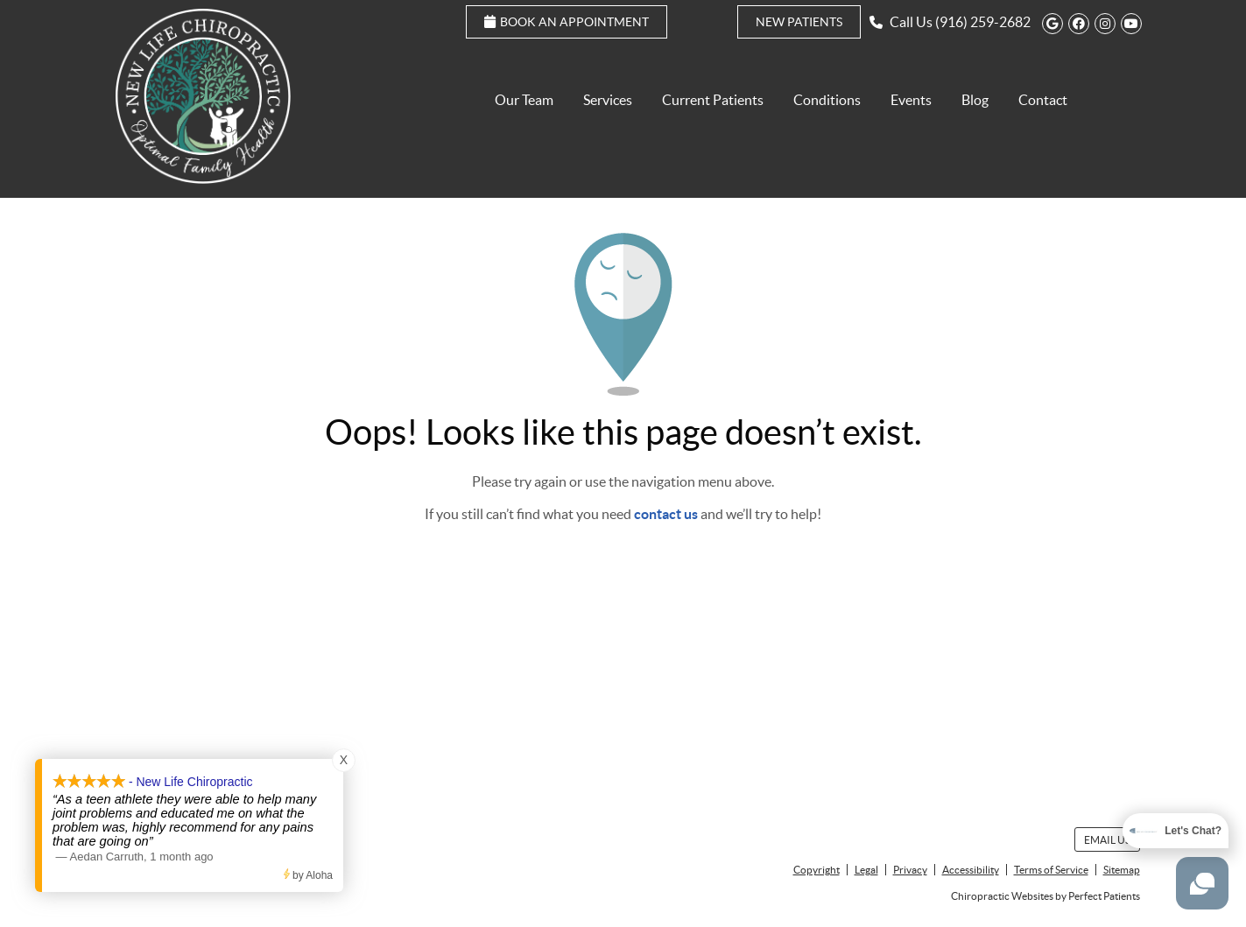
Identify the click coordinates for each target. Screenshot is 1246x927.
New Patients (799, 22)
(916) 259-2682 (983, 22)
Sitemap (1121, 869)
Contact (1042, 100)
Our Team (524, 100)
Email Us (1107, 840)
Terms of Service (1051, 869)
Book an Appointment (566, 22)
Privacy (910, 869)
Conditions (827, 100)
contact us (666, 514)
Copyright (816, 869)
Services (607, 100)
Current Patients (713, 100)
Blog (975, 100)
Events (911, 100)
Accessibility (970, 869)
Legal (866, 869)
